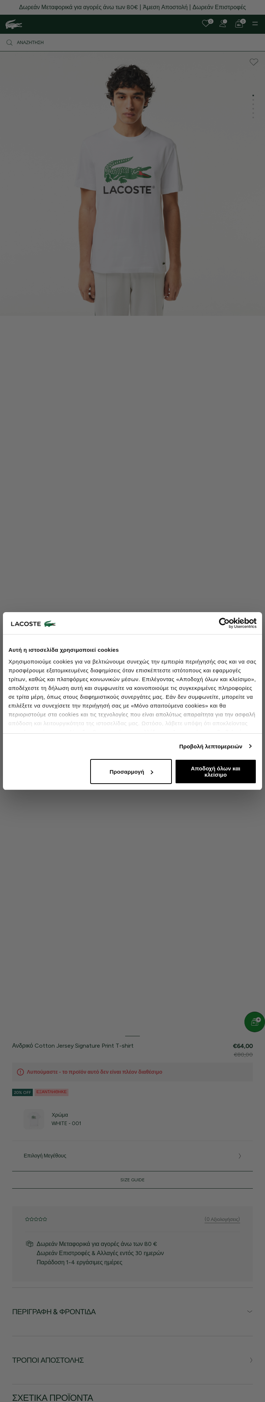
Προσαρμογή (131, 772)
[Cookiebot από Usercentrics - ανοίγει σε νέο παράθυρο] (224, 623)
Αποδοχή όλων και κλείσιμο (216, 771)
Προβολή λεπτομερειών (211, 746)
